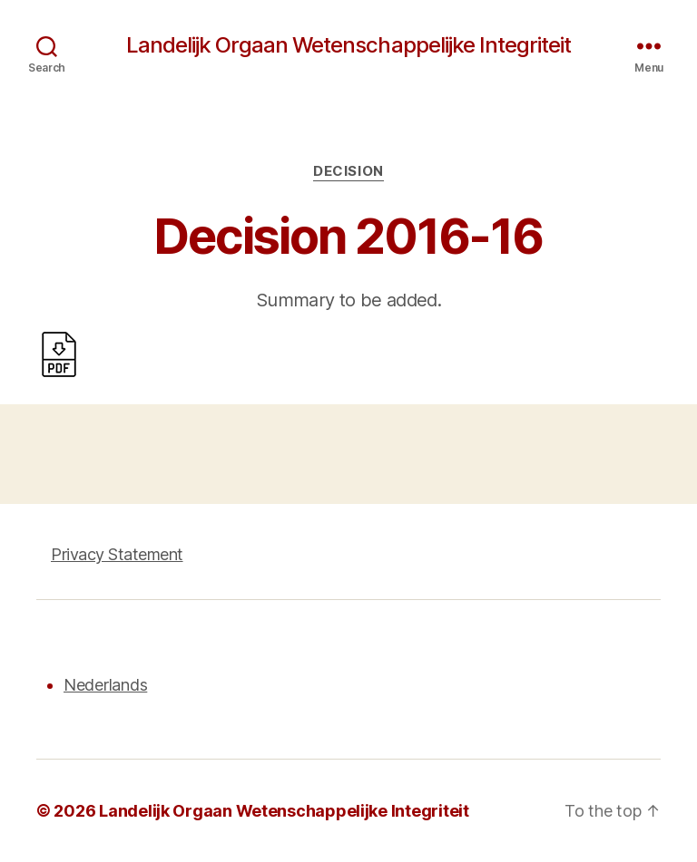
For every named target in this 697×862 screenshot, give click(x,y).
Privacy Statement (117, 554)
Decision (348, 171)
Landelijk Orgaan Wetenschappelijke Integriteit (348, 45)
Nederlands (105, 684)
